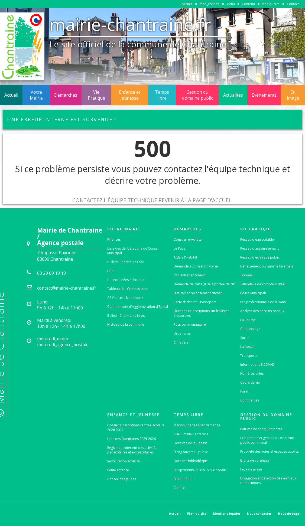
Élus (110, 271)
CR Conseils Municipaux (125, 297)
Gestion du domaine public (197, 95)
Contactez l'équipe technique (114, 200)
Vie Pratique (96, 95)
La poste (247, 346)
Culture (179, 487)
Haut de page (289, 513)
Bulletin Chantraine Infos (126, 315)
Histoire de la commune (125, 324)
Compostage (250, 328)
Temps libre (162, 95)
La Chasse (248, 320)
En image (293, 95)
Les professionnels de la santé (263, 302)
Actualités (233, 95)
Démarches (65, 95)
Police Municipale (253, 293)
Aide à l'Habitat (185, 257)
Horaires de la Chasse (190, 443)
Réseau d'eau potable (257, 239)
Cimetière (181, 342)
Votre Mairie (36, 95)
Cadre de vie (250, 382)
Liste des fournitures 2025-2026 (131, 438)
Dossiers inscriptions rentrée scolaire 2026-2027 (136, 427)
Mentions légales (227, 513)
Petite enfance (118, 470)
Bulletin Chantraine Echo (125, 262)
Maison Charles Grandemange (197, 425)
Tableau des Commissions (127, 288)
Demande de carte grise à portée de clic (204, 284)
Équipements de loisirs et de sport (200, 470)
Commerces (249, 400)
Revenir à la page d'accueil (195, 200)
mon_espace (209, 4)
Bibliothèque (183, 478)
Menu (230, 4)
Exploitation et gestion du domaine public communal (267, 440)
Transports (248, 355)
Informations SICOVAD (257, 364)
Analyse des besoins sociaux (262, 311)
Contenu (248, 4)
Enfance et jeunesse (129, 95)
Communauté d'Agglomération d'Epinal (137, 306)
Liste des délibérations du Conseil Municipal (133, 250)
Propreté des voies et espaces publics (269, 451)
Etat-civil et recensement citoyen (198, 293)
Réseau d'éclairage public (260, 257)
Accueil (187, 4)
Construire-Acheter (188, 239)
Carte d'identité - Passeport (195, 302)
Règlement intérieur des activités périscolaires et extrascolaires (132, 450)
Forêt (244, 391)
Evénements (264, 95)
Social (244, 337)
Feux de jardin (251, 469)
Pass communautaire (190, 324)
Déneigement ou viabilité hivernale (266, 266)
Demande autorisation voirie (196, 266)
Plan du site (271, 4)
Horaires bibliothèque (191, 461)
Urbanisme (182, 333)
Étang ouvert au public (191, 452)
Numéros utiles (252, 373)
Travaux (246, 275)
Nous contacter (259, 513)
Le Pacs (179, 248)
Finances (114, 239)
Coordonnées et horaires (126, 279)
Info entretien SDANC (190, 275)
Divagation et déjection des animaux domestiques (268, 480)
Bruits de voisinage (255, 460)
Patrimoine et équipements (261, 429)
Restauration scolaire (123, 461)
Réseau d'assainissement (259, 248)
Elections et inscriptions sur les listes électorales (201, 313)
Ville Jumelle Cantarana (191, 434)
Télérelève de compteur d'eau (263, 284)
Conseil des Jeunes (121, 479)
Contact (293, 4)
